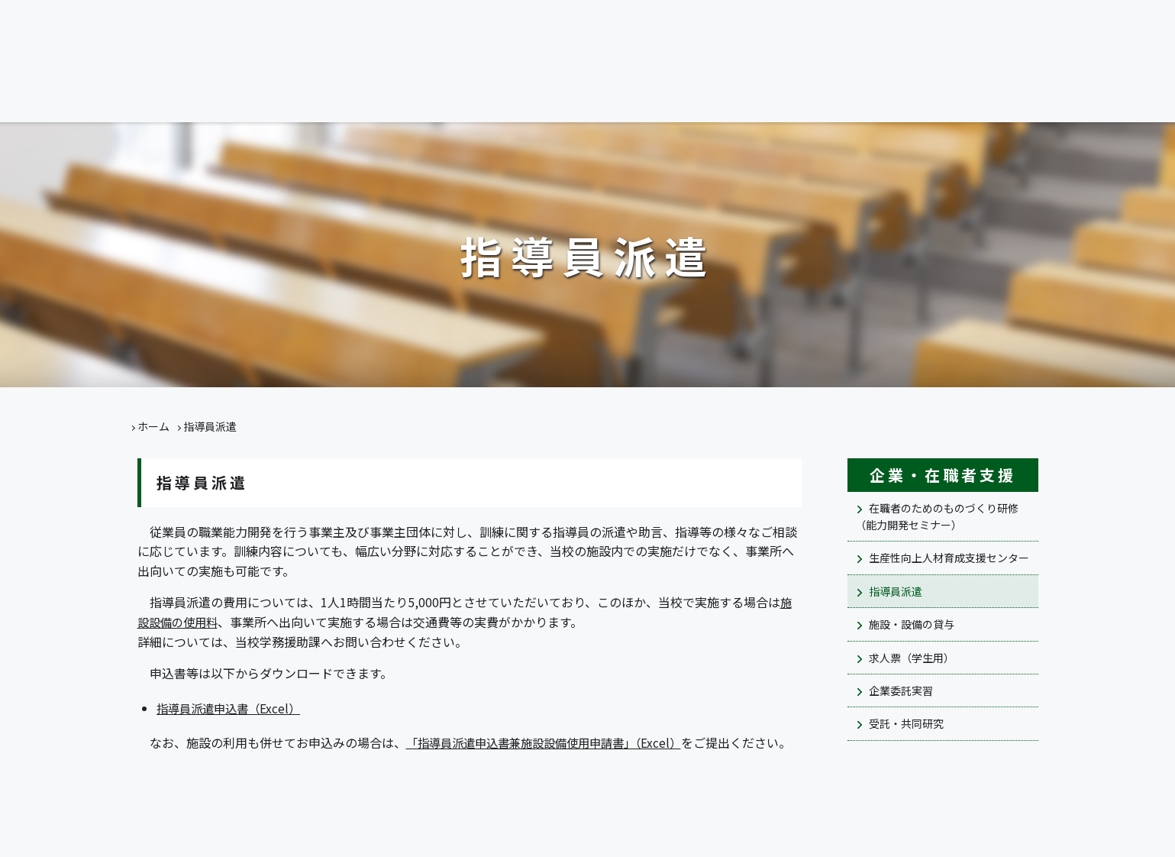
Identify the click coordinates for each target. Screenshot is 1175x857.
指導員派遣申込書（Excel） (232, 708)
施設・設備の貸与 (911, 624)
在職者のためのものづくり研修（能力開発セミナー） (936, 516)
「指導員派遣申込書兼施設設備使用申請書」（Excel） (552, 742)
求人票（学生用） (911, 657)
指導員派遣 (895, 591)
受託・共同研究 (906, 723)
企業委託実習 (901, 690)
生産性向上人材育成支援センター (949, 557)
